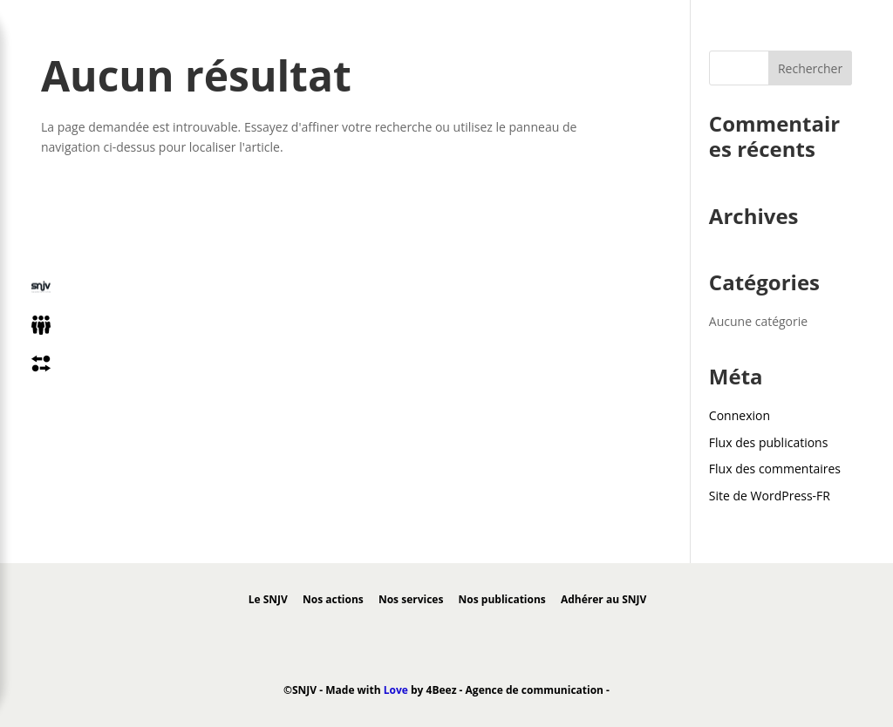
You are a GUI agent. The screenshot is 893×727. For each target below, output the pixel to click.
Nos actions (333, 599)
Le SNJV (268, 599)
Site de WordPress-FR (769, 495)
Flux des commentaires (775, 468)
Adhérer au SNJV (603, 599)
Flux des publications (768, 442)
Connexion (739, 415)
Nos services (410, 599)
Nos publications (502, 599)
